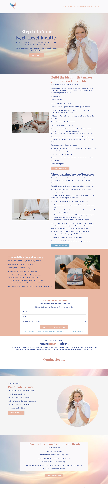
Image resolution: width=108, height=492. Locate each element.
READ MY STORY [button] (16, 415)
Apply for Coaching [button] (60, 169)
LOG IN (97, 6)
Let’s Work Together (79, 6)
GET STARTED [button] (37, 55)
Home (64, 6)
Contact (89, 6)
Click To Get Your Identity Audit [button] (54, 329)
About (70, 6)
